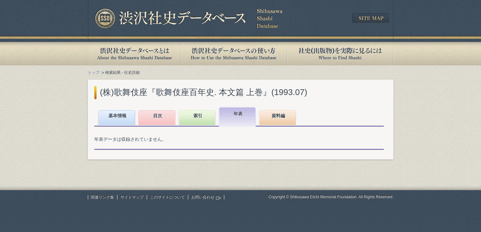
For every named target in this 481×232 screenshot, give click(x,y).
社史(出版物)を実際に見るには (340, 53)
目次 (157, 115)
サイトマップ (131, 197)
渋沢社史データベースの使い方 (233, 53)
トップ (93, 72)
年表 (238, 113)
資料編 (278, 115)
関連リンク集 (102, 197)
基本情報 (117, 115)
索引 (197, 115)
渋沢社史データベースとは (134, 53)
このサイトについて (167, 197)
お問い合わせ (202, 197)
